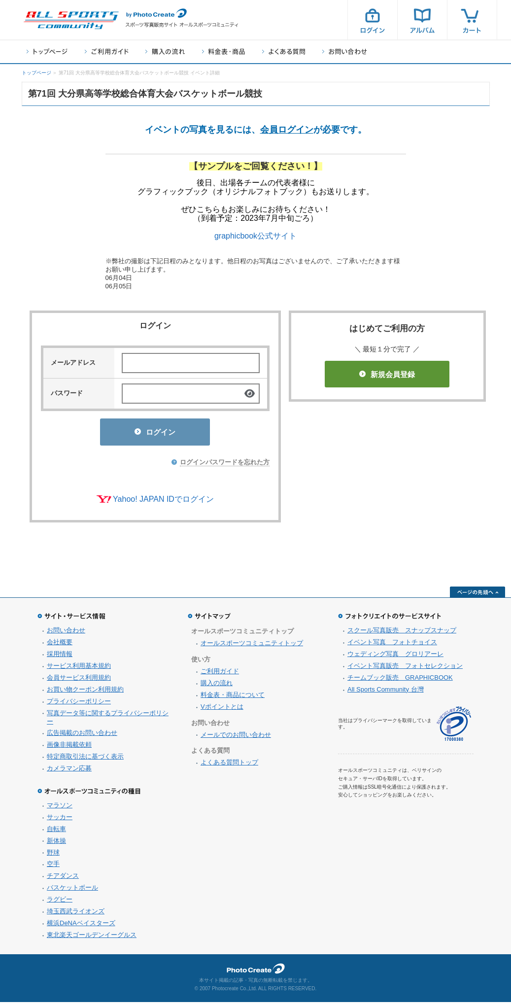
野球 (53, 855)
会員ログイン (286, 130)
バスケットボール (72, 890)
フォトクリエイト (256, 971)
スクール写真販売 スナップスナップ (401, 633)
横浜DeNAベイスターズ (81, 926)
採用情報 (59, 656)
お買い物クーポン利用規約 (85, 692)
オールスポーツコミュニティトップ (252, 646)
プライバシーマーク (454, 726)
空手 (53, 866)
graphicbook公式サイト (255, 236)
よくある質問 (283, 51)
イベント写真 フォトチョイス (392, 645)
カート (472, 19)
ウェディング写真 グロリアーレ (395, 656)
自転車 (56, 831)
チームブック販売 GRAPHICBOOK (400, 680)
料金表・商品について (233, 697)
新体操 (56, 843)
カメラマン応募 (69, 771)
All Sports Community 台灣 (385, 692)
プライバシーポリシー (79, 704)
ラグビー (59, 902)
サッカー (59, 820)
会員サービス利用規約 (79, 680)
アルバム (422, 19)
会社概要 (59, 645)
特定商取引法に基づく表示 (85, 759)
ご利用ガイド (106, 51)
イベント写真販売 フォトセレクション (405, 668)
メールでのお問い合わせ (236, 737)
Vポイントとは (222, 709)
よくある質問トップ (229, 765)
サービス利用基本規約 (79, 668)
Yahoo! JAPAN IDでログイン (163, 502)
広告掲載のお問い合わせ (82, 735)
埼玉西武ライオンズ (75, 914)
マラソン (59, 808)
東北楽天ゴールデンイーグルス (91, 937)
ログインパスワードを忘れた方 (225, 465)
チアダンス (63, 878)
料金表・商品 (223, 51)
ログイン (372, 19)
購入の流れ (165, 51)
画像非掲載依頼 (69, 747)
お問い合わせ (345, 51)
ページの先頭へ (477, 594)
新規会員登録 (387, 374)
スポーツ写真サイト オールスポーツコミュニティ (71, 20)
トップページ (47, 51)
